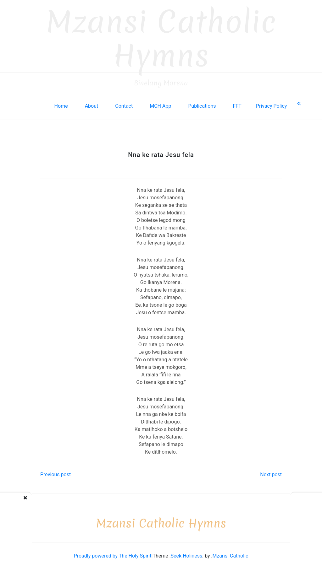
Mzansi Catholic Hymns (161, 35)
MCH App (160, 102)
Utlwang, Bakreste (289, 500)
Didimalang (32, 500)
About (91, 102)
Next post (271, 471)
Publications (202, 102)
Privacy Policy (271, 102)
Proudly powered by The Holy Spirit (113, 552)
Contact (124, 102)
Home (61, 102)
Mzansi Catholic (230, 552)
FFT (237, 102)
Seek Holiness (187, 552)
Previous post (55, 471)
